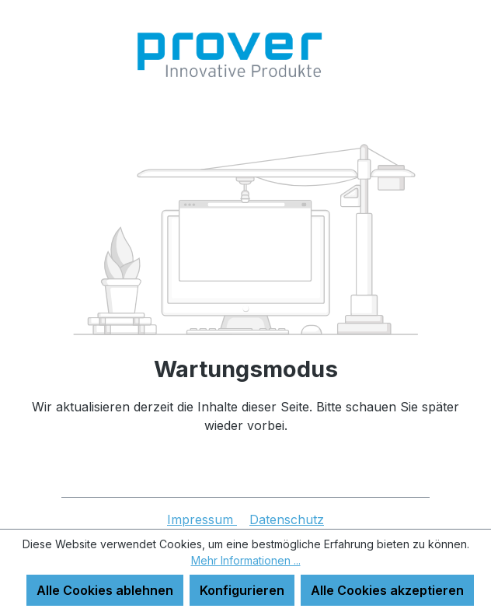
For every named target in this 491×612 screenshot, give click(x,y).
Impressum (202, 519)
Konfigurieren (242, 590)
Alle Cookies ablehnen (105, 590)
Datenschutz (286, 519)
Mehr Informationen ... (246, 560)
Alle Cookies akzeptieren (387, 590)
